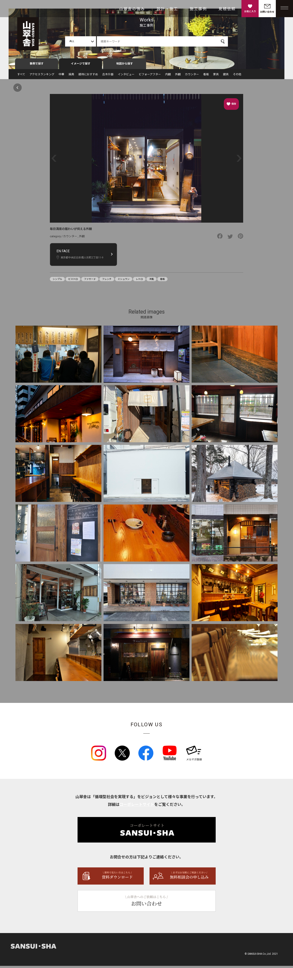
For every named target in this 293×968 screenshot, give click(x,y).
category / (56, 238)
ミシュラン (124, 281)
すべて (21, 76)
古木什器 (107, 76)
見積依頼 (227, 9)
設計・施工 (167, 9)
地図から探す (124, 65)
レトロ (139, 281)
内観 (168, 76)
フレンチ (106, 281)
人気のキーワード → (113, 50)
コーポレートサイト (136, 806)
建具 (226, 76)
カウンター (192, 76)
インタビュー (126, 76)
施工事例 (198, 9)
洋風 (151, 281)
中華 (61, 76)
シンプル (57, 281)
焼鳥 (71, 76)
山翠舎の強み (132, 9)
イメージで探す (80, 65)
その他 (237, 76)
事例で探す (37, 65)
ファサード (90, 281)
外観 (178, 76)
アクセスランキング (41, 76)
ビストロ (73, 281)
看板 (206, 76)
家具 (216, 76)
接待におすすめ (88, 76)
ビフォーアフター (150, 76)
